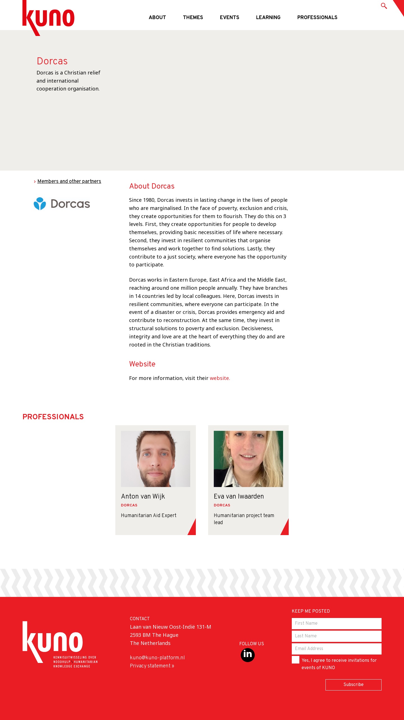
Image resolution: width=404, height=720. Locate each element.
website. (220, 378)
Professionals (317, 18)
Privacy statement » (152, 666)
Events (229, 18)
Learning (268, 18)
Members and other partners (69, 181)
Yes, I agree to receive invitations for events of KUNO (334, 663)
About (157, 18)
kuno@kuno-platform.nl (157, 658)
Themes (193, 18)
